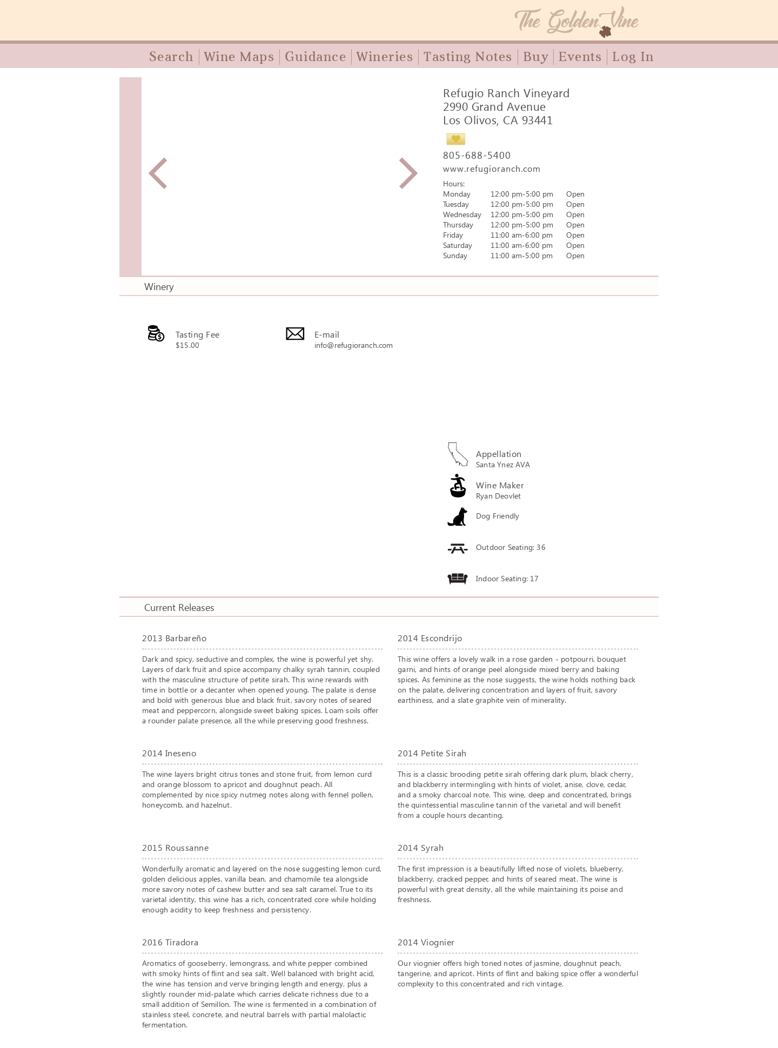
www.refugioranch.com (492, 168)
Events (580, 56)
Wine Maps (239, 56)
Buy (536, 56)
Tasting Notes (468, 56)
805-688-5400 (477, 155)
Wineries (385, 56)
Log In (633, 56)
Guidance (315, 56)
